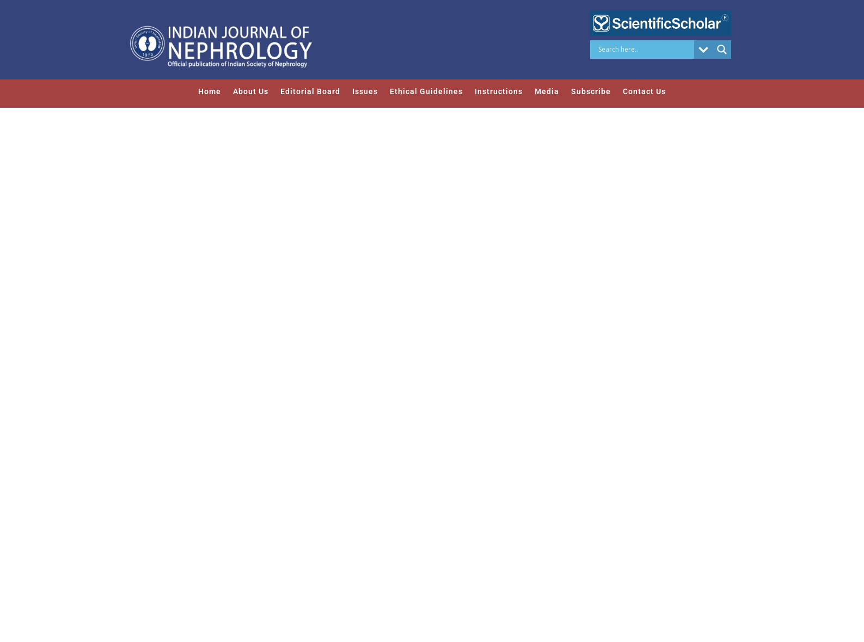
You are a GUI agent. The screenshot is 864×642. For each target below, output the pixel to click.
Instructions (499, 91)
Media (547, 91)
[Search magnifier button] (722, 49)
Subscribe (591, 91)
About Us (250, 91)
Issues (365, 91)
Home (209, 91)
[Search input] (644, 49)
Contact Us (644, 91)
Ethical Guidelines (426, 91)
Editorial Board (310, 91)
